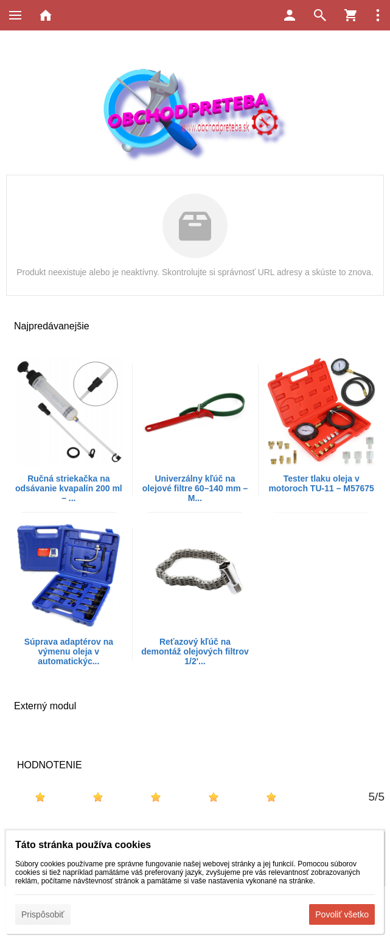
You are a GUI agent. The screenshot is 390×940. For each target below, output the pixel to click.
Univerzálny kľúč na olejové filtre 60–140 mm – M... (195, 488)
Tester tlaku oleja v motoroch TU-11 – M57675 (321, 483)
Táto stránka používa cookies (83, 845)
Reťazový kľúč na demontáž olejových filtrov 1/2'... (195, 651)
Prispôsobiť (42, 914)
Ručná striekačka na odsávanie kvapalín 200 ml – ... (68, 488)
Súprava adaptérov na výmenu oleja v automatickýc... (68, 651)
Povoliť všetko (342, 914)
